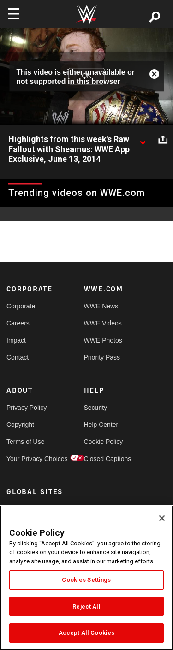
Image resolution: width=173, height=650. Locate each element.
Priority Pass (102, 357)
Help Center (101, 424)
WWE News (101, 306)
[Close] (162, 518)
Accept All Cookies (86, 632)
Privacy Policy (25, 407)
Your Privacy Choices (25, 458)
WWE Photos (103, 340)
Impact (16, 340)
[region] (86, 577)
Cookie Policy (103, 441)
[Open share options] (163, 140)
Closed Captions (103, 458)
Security (95, 407)
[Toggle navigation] (13, 14)
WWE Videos (103, 323)
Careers (18, 323)
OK (86, 76)
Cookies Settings (86, 579)
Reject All (86, 606)
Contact (17, 357)
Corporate (20, 306)
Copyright (20, 424)
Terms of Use (25, 441)
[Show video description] (142, 140)
